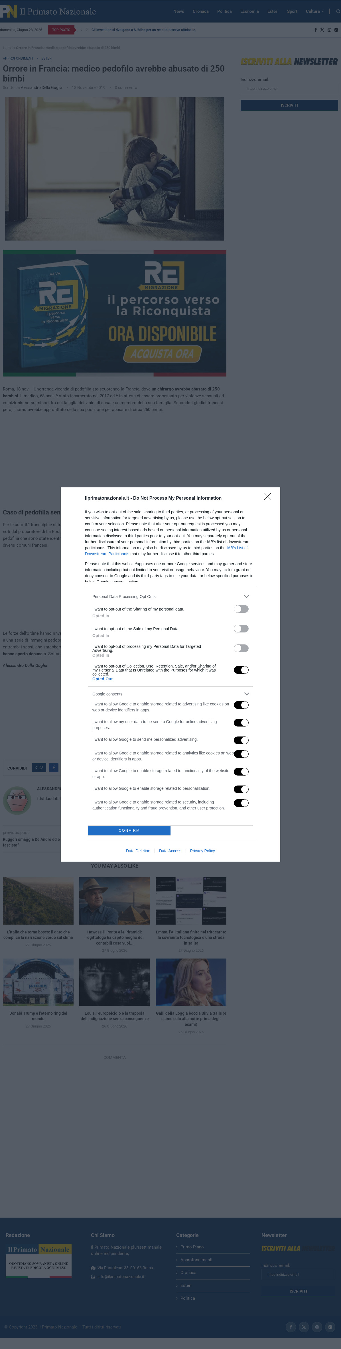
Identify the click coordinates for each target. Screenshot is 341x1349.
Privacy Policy (202, 851)
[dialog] (170, 674)
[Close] (269, 498)
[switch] (241, 609)
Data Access (170, 851)
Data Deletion (138, 851)
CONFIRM (129, 831)
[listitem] (170, 596)
